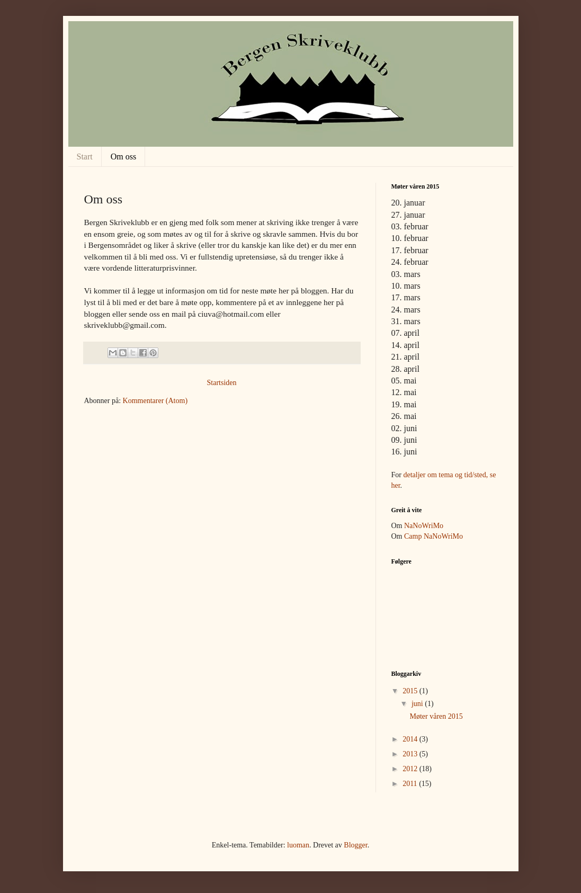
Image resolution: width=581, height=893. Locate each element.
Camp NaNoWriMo (433, 536)
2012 (411, 769)
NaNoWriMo (423, 526)
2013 (411, 754)
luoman (298, 845)
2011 (411, 784)
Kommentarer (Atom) (155, 401)
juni (418, 704)
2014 (411, 739)
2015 (411, 691)
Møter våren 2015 (435, 716)
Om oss (123, 156)
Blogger (355, 845)
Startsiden (222, 383)
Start (85, 156)
